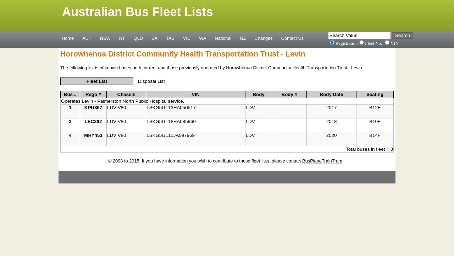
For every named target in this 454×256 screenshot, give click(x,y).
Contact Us (292, 38)
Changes (264, 38)
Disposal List (151, 81)
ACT (87, 38)
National (223, 38)
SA (154, 38)
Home (68, 38)
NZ (243, 38)
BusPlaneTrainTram (322, 161)
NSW (105, 38)
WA (202, 38)
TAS (170, 38)
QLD (138, 38)
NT (122, 38)
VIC (186, 38)
